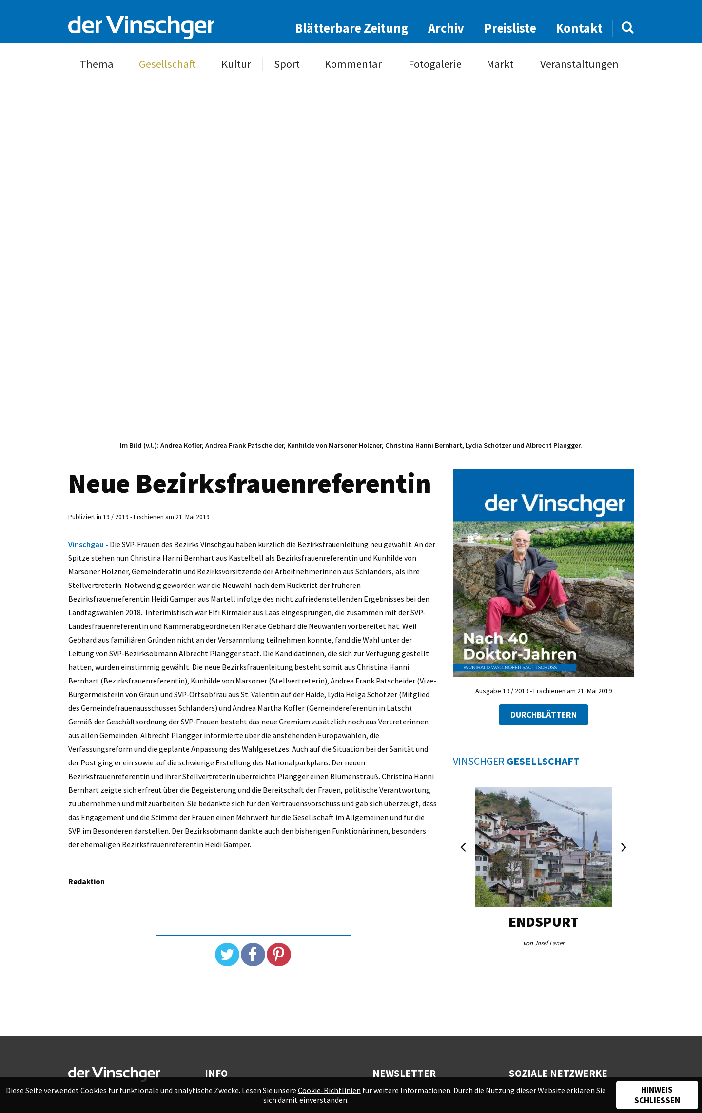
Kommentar (353, 64)
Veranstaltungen (579, 64)
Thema (97, 64)
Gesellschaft (167, 64)
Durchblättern (543, 714)
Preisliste (510, 28)
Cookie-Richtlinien (329, 1090)
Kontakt (579, 28)
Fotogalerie (435, 64)
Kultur (236, 64)
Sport (287, 64)
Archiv (446, 28)
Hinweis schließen (657, 1095)
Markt (500, 64)
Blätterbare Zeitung (352, 28)
